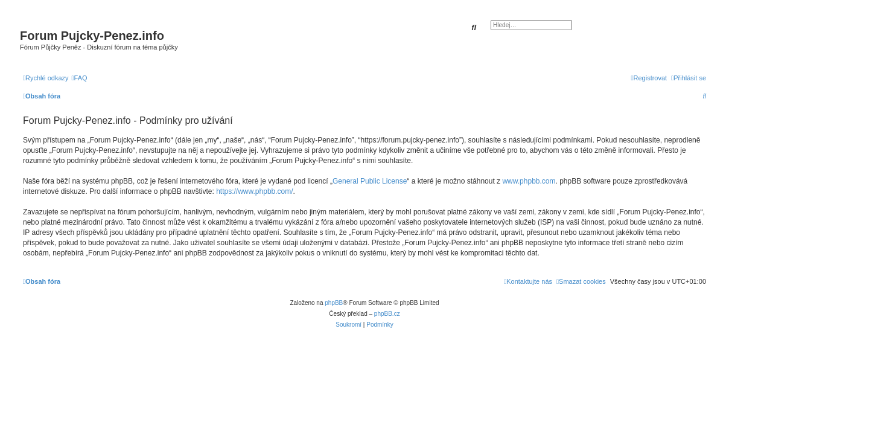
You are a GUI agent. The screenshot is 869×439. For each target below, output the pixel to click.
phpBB (334, 303)
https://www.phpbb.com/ (254, 191)
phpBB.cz (387, 313)
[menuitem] (80, 78)
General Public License (370, 181)
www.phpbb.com (528, 181)
